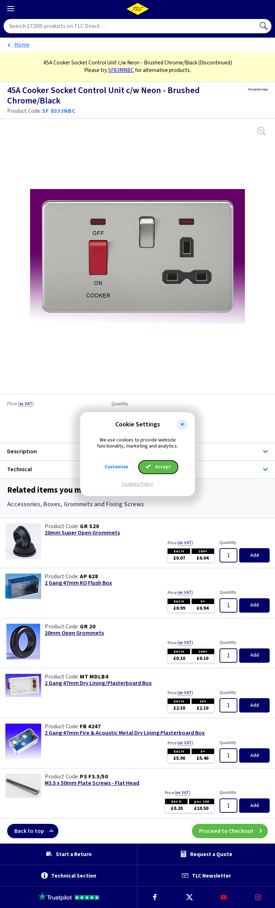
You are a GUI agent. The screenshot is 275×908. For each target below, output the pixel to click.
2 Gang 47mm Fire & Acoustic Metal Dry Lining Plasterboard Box (125, 733)
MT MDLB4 (94, 677)
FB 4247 (90, 726)
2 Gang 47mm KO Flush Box (78, 583)
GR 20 (88, 627)
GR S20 (89, 526)
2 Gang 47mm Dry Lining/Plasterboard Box (98, 683)
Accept (158, 466)
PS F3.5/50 (94, 777)
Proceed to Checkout (233, 831)
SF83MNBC (121, 70)
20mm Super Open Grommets (82, 533)
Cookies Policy (137, 484)
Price (20, 404)
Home (21, 45)
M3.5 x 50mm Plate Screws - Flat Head (92, 783)
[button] (182, 424)
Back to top (36, 831)
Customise (116, 466)
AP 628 (89, 576)
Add (254, 555)
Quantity (119, 404)
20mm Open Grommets (74, 633)
